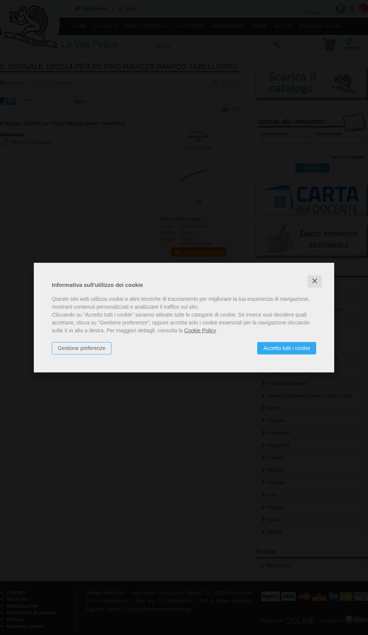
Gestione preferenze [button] (82, 348)
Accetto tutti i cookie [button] (286, 348)
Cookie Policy (200, 330)
